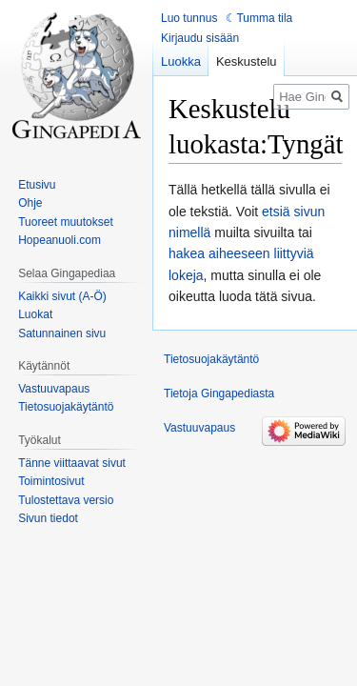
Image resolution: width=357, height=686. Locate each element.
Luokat (35, 314)
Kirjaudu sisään (200, 38)
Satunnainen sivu (62, 333)
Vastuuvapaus (53, 388)
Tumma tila (264, 18)
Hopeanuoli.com (59, 240)
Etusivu (36, 185)
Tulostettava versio (65, 500)
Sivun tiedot (48, 518)
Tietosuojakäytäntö (65, 407)
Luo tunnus (189, 18)
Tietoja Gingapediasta (219, 393)
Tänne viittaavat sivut (72, 463)
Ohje (30, 203)
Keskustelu (246, 61)
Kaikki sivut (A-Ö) (62, 296)
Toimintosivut (51, 481)
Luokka (181, 61)
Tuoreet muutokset (65, 222)
